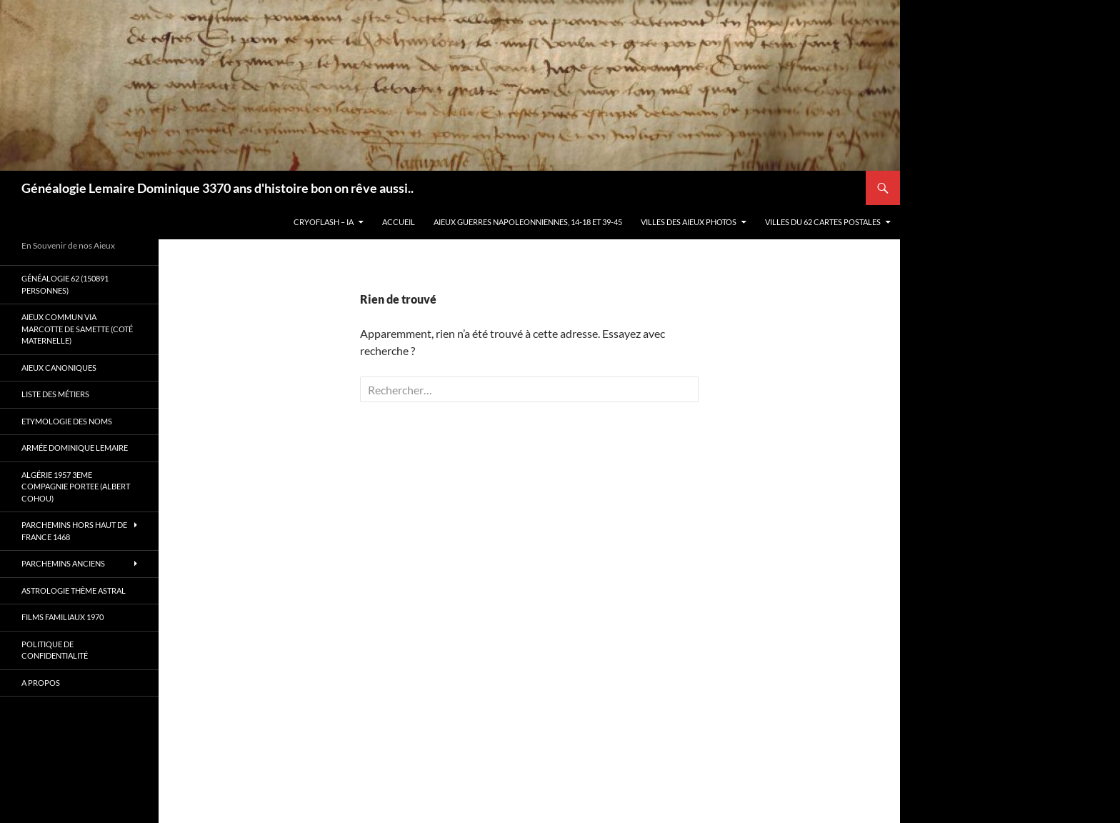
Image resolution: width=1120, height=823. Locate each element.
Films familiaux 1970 (62, 617)
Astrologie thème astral (73, 590)
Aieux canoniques (58, 367)
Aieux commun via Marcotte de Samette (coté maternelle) (77, 328)
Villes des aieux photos (688, 221)
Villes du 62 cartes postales (823, 221)
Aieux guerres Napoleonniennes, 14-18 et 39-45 (528, 221)
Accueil (398, 221)
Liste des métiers (55, 394)
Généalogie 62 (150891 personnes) (65, 284)
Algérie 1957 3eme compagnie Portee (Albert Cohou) (75, 486)
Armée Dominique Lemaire (74, 447)
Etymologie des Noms (66, 421)
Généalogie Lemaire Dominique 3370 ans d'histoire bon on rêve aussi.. (217, 188)
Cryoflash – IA (324, 221)
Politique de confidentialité (54, 650)
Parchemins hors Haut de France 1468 (74, 531)
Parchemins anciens (63, 563)
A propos (40, 682)
